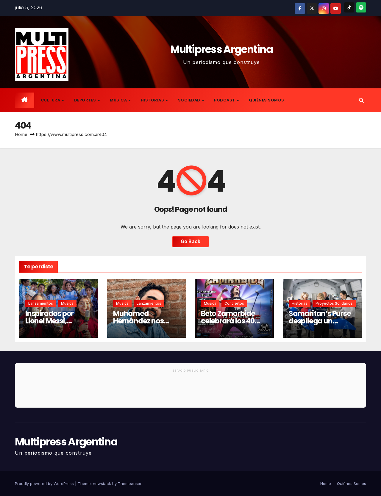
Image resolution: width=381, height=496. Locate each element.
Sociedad (190, 100)
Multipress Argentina (221, 49)
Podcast (225, 100)
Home (21, 134)
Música (119, 100)
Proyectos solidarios (334, 303)
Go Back (190, 242)
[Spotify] (361, 7)
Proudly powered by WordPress (45, 483)
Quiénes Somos (266, 100)
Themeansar (129, 483)
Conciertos (234, 303)
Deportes (85, 100)
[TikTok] (349, 7)
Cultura (51, 100)
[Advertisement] (190, 391)
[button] (361, 100)
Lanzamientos (40, 303)
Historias (153, 100)
